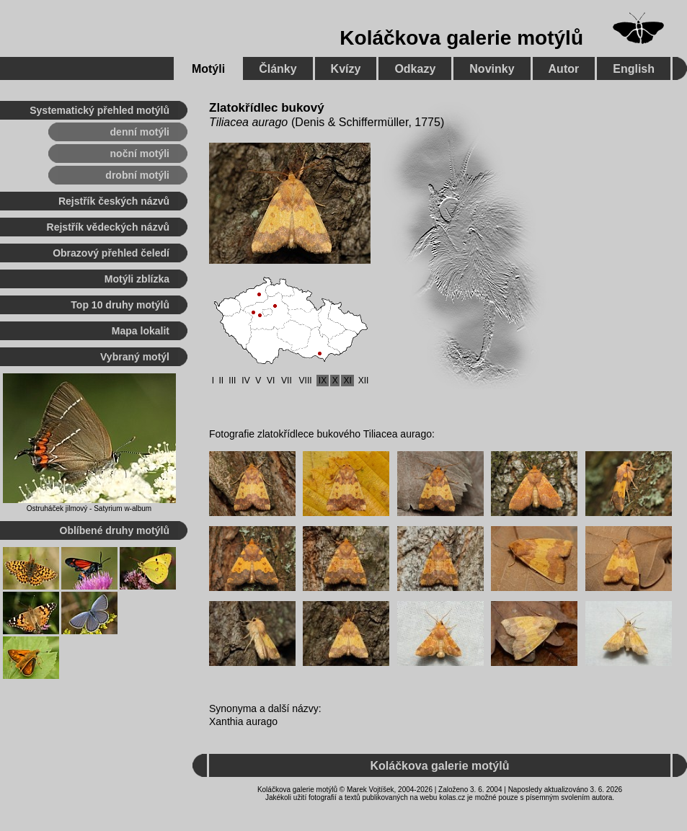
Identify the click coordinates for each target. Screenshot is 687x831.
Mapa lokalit (140, 331)
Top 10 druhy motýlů (120, 305)
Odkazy (414, 69)
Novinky (491, 69)
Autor (564, 69)
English (634, 69)
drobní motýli (137, 175)
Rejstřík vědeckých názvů (108, 227)
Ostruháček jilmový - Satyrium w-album (89, 508)
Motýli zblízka (137, 279)
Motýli (208, 69)
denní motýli (139, 132)
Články (277, 69)
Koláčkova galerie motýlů (461, 38)
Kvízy (346, 69)
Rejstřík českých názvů (113, 201)
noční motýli (139, 153)
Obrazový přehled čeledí (111, 253)
